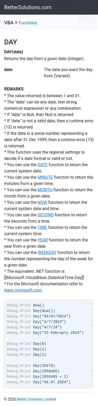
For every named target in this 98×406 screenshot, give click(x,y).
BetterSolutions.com (28, 7)
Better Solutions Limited (36, 399)
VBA (9, 23)
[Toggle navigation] (86, 7)
